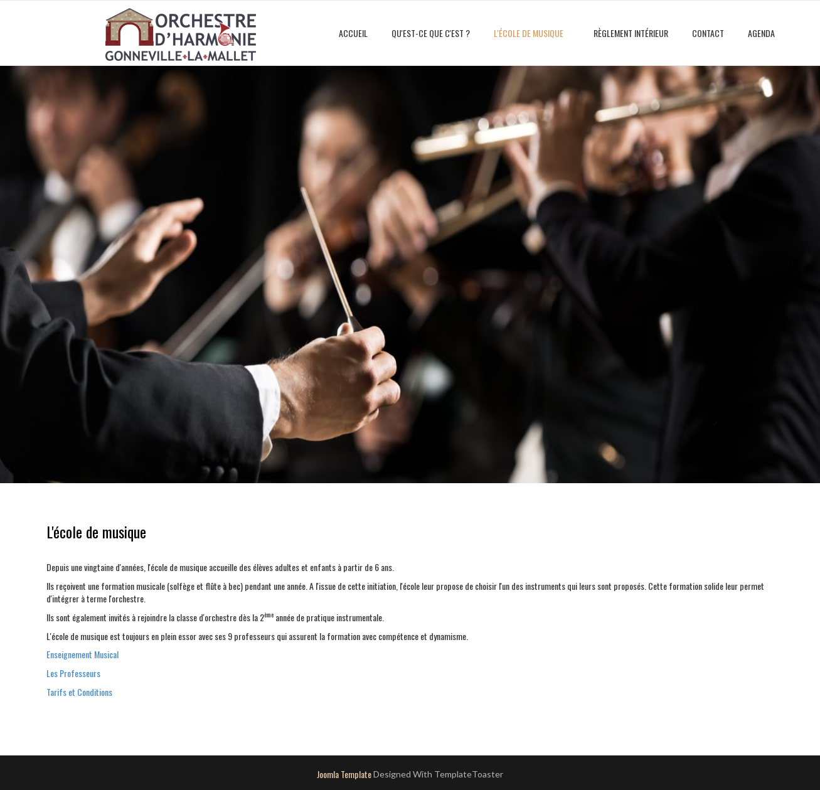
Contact (708, 33)
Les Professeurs (73, 673)
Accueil (353, 33)
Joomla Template (344, 774)
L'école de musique (528, 33)
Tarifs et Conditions (79, 691)
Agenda (761, 33)
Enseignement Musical (82, 654)
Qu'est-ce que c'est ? (430, 33)
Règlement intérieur (631, 33)
